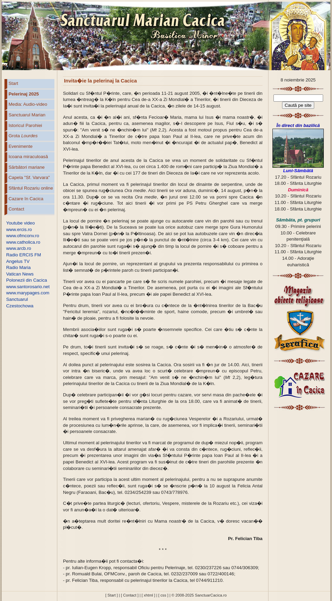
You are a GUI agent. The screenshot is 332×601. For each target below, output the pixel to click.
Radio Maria (18, 267)
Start (13, 83)
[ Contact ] (129, 595)
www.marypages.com (27, 292)
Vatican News (20, 274)
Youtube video (20, 223)
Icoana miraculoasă (28, 156)
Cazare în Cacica (26, 198)
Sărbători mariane (26, 167)
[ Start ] (111, 595)
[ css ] (163, 595)
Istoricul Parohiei (25, 125)
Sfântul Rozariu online (31, 188)
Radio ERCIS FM (23, 254)
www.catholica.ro (23, 242)
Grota (23, 135)
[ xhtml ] (148, 595)
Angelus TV (17, 261)
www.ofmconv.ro (22, 235)
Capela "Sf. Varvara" (29, 177)
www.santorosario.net (28, 286)
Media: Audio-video (28, 104)
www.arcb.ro (18, 248)
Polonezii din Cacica (26, 280)
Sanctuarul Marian (27, 114)
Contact (16, 209)
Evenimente (21, 146)
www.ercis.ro (19, 229)
